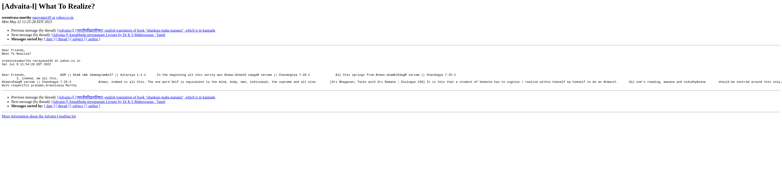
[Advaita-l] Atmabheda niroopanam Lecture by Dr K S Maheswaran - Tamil (108, 35)
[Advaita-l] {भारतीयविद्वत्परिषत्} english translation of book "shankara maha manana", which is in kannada (136, 30)
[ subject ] (77, 39)
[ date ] (49, 39)
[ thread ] (62, 39)
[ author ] (93, 39)
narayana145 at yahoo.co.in (52, 17)
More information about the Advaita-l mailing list (39, 124)
